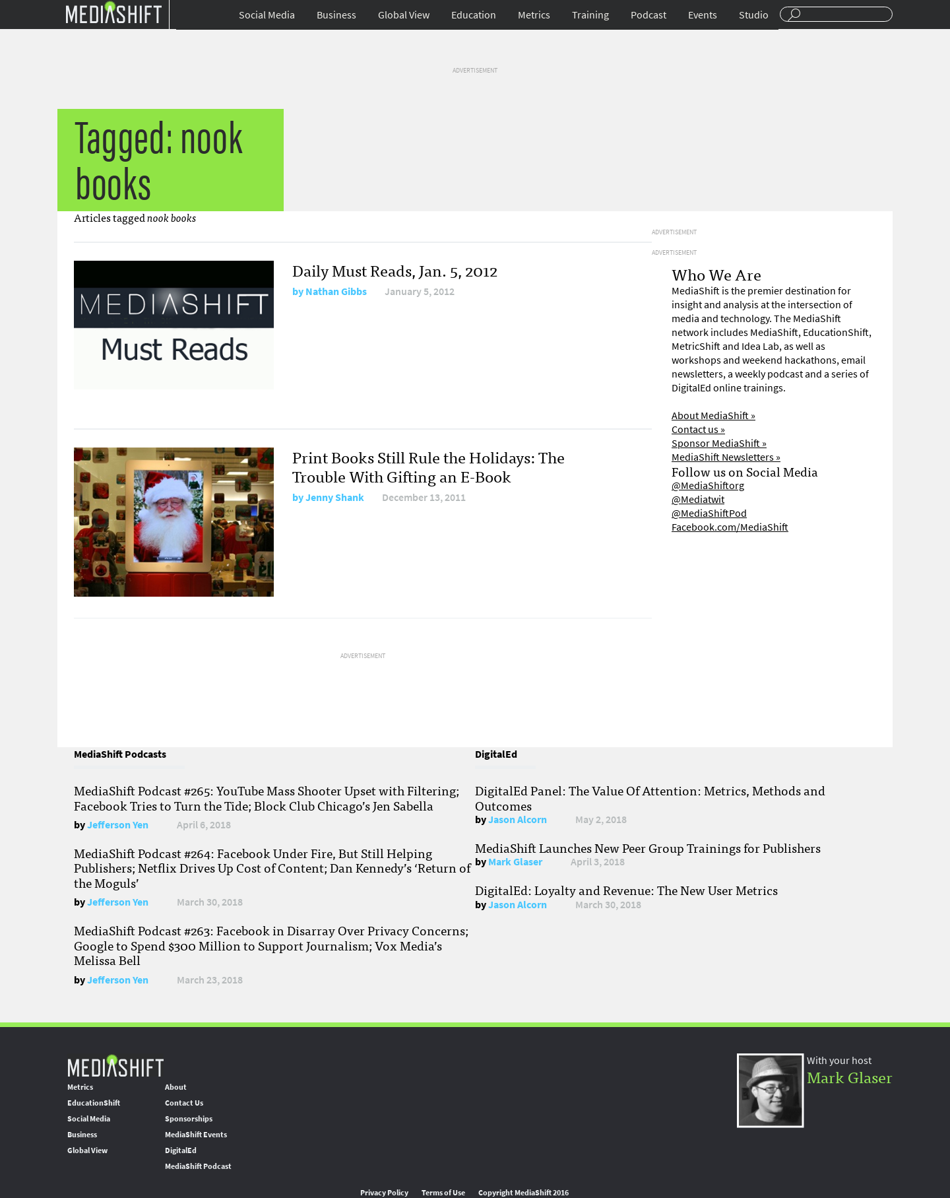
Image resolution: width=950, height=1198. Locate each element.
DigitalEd (181, 1150)
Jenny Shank (334, 497)
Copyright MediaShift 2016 (523, 1192)
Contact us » (698, 429)
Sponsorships (188, 1119)
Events (702, 15)
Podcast (648, 15)
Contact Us (184, 1103)
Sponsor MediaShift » (719, 443)
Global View (403, 15)
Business (336, 15)
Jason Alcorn (517, 819)
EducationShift (93, 1103)
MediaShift (115, 1065)
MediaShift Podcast (198, 1166)
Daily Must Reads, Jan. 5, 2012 (394, 270)
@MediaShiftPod (709, 513)
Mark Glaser (515, 862)
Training (590, 15)
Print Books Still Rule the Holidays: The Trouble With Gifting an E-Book (428, 466)
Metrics (534, 15)
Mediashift (113, 11)
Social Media (267, 15)
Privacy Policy (384, 1192)
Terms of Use (443, 1192)
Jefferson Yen (117, 825)
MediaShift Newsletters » (726, 457)
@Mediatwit (698, 499)
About (176, 1087)
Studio (754, 15)
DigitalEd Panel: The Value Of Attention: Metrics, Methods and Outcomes (650, 797)
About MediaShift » (713, 415)
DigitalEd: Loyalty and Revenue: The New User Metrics (626, 890)
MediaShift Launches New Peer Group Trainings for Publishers (648, 847)
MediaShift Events (196, 1134)
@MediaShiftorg (708, 485)
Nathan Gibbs (336, 291)
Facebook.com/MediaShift (730, 527)
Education (473, 15)
